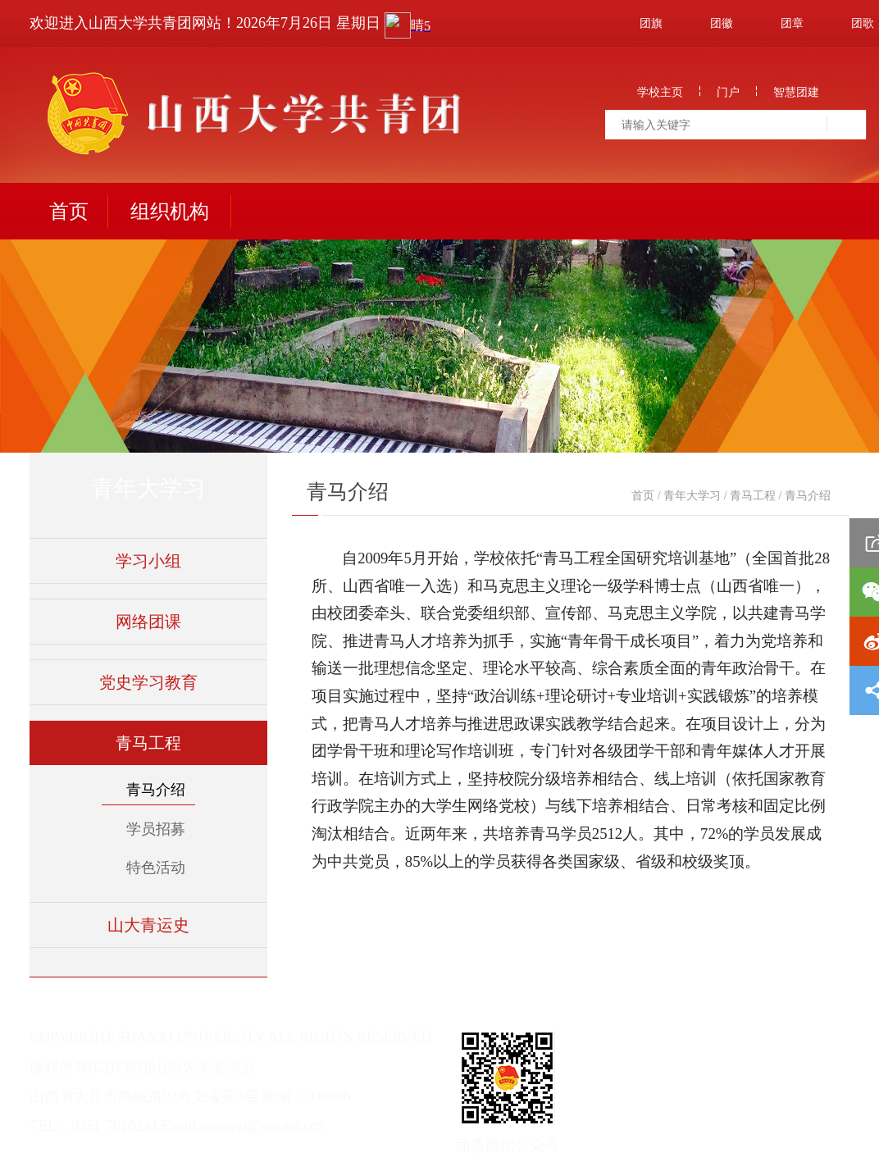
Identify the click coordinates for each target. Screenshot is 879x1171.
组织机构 (169, 211)
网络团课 (148, 622)
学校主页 (660, 92)
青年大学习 (692, 496)
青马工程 (148, 743)
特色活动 (155, 867)
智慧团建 (796, 92)
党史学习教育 (148, 682)
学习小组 (148, 561)
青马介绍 (155, 789)
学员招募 (155, 829)
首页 (69, 211)
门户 (728, 92)
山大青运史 (148, 925)
